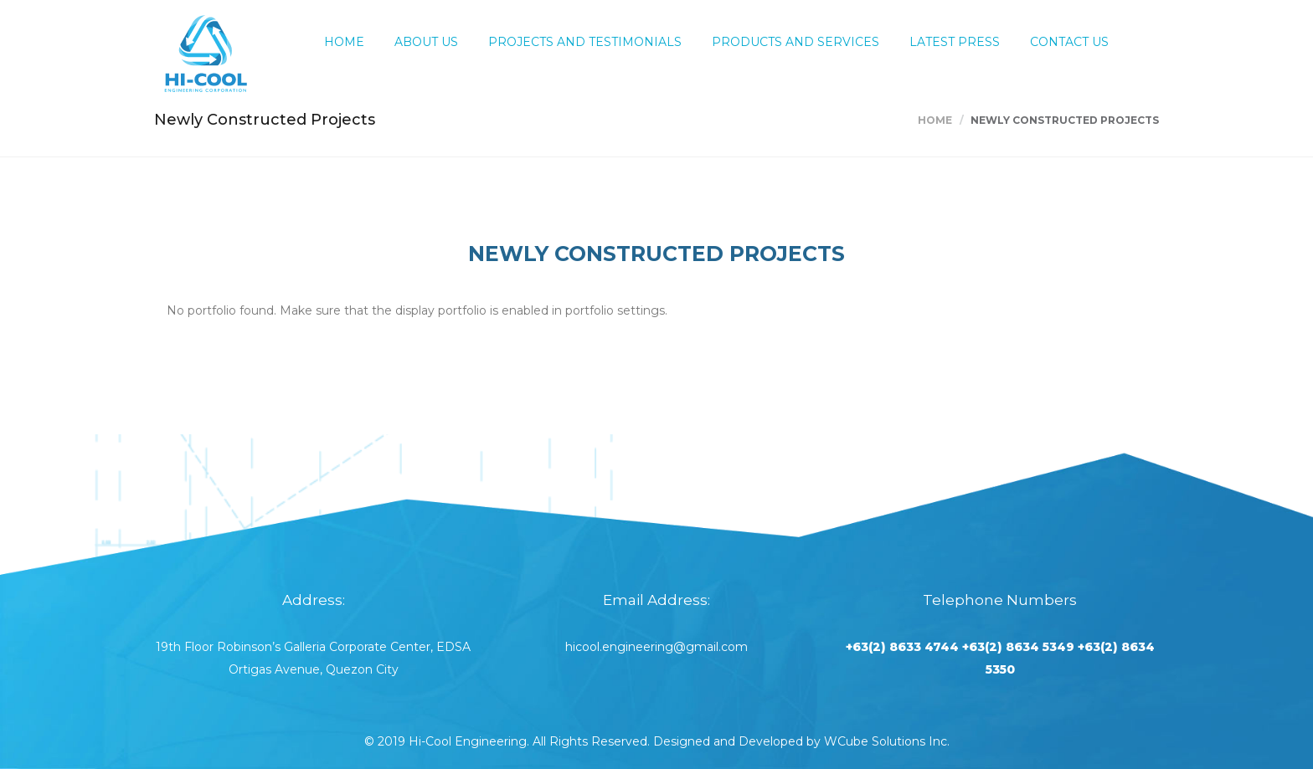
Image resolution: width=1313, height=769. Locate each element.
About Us (426, 41)
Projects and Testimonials (585, 41)
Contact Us (1069, 41)
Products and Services (795, 41)
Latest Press (954, 41)
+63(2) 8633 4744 (902, 646)
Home (344, 41)
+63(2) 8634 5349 (1018, 646)
